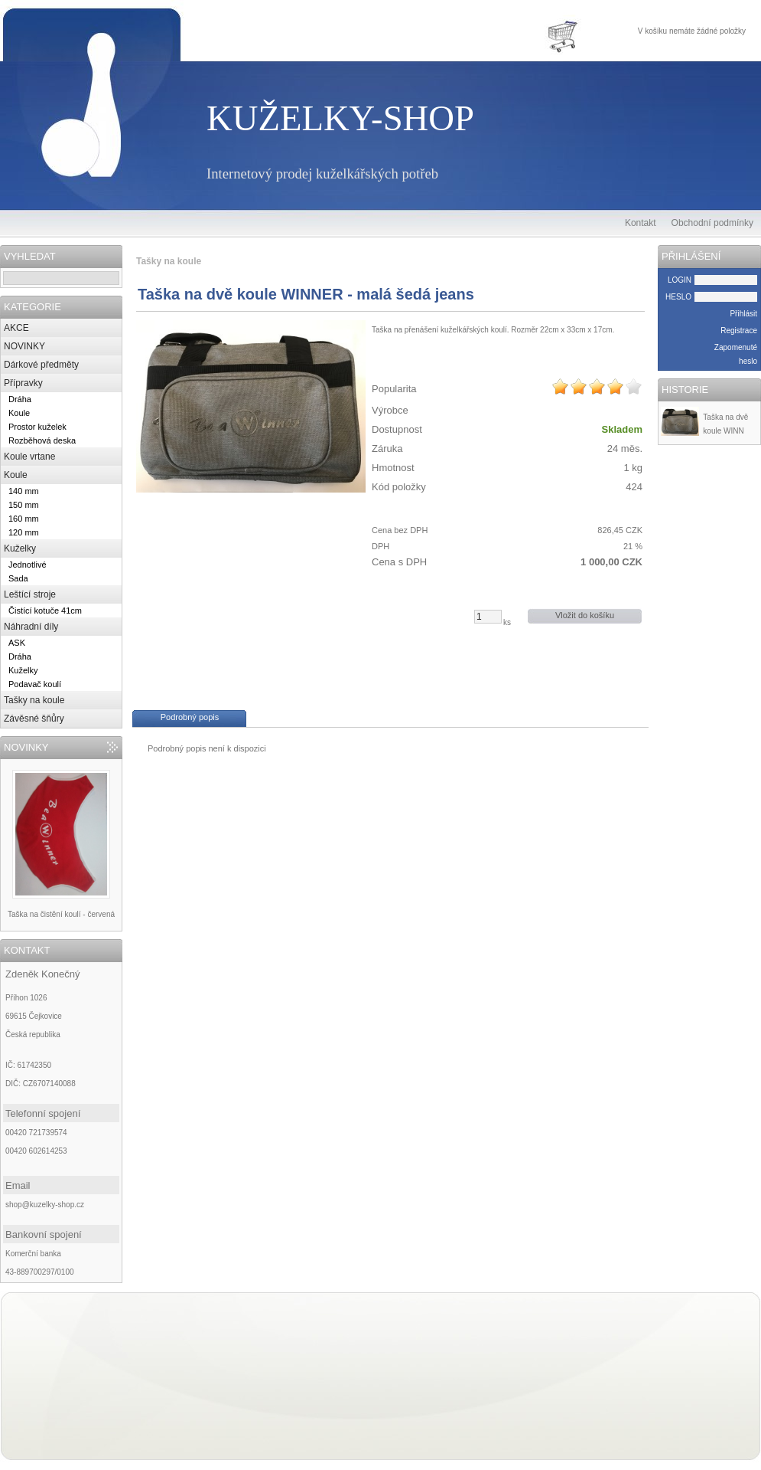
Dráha (19, 399)
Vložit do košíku (584, 615)
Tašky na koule (34, 700)
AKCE (16, 327)
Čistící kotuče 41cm (45, 610)
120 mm (23, 532)
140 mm (23, 491)
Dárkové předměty (41, 364)
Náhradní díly (31, 626)
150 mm (23, 504)
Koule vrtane (29, 456)
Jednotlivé (27, 564)
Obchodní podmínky (712, 223)
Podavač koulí (34, 684)
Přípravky (23, 383)
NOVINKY (24, 346)
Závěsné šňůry (34, 718)
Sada (18, 578)
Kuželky (20, 548)
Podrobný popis (190, 717)
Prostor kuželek (37, 426)
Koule (19, 412)
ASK (16, 642)
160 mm (23, 518)
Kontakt (640, 223)
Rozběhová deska (42, 440)
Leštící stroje (30, 594)
